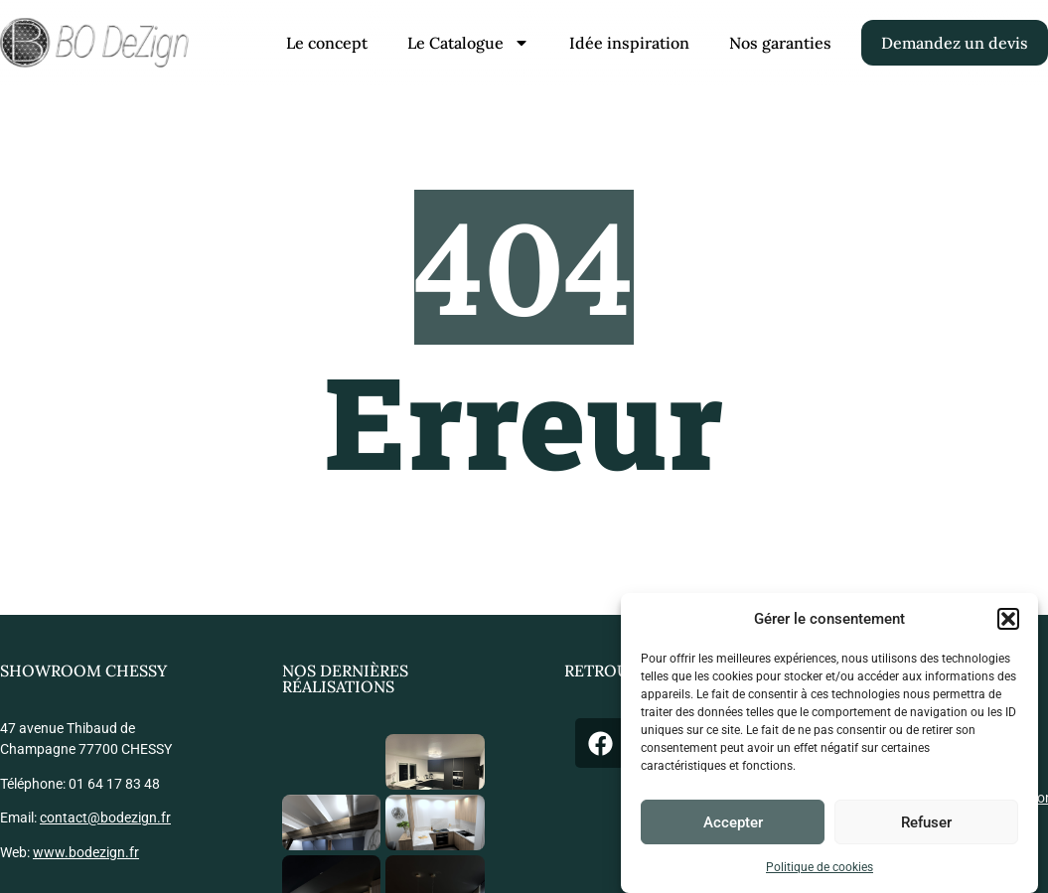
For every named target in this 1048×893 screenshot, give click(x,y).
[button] (1008, 619)
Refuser (926, 822)
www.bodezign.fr (86, 852)
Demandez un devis (954, 43)
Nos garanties (780, 43)
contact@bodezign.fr (105, 817)
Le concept (327, 43)
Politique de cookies (819, 867)
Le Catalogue (468, 43)
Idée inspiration (629, 43)
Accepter (733, 822)
